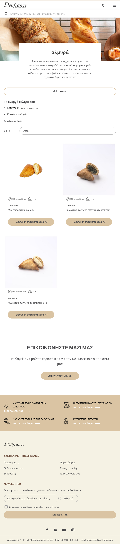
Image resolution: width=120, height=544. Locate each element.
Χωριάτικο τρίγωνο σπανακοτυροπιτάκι (88, 209)
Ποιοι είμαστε (11, 462)
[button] (31, 222)
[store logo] (15, 5)
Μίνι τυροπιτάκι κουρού (21, 209)
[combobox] (60, 14)
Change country (68, 468)
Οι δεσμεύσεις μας (14, 468)
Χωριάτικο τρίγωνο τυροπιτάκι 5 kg (28, 302)
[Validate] (60, 514)
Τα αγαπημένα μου (103, 5)
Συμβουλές (10, 473)
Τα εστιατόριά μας (70, 473)
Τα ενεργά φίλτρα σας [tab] (19, 102)
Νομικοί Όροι (67, 462)
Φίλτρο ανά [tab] (60, 91)
